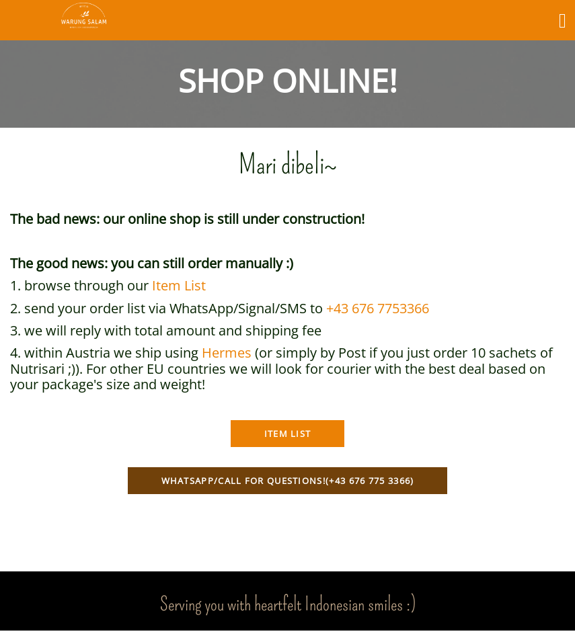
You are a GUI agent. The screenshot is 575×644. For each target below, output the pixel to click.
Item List (179, 285)
